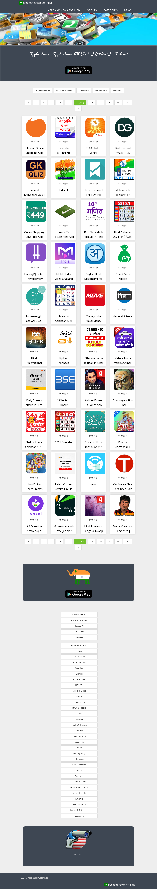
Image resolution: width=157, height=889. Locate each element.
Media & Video (79, 691)
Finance (79, 730)
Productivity (79, 742)
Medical (79, 719)
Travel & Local (79, 782)
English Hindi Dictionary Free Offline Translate (93, 278)
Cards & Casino (79, 657)
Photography (79, 753)
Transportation (79, 702)
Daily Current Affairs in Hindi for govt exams (34, 404)
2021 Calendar (63, 442)
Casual (79, 713)
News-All (117, 90)
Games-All (84, 90)
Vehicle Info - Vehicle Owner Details (122, 362)
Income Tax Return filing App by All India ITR (64, 236)
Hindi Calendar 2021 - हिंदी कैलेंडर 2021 (122, 236)
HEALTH (79, 685)
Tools (79, 747)
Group (92, 10)
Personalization (79, 765)
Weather (79, 668)
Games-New (101, 90)
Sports (79, 696)
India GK (64, 190)
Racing (79, 651)
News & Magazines (79, 787)
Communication (79, 736)
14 (100, 102)
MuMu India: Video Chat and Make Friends (64, 278)
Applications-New (64, 90)
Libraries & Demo (79, 645)
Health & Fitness (79, 725)
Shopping (79, 759)
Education (79, 816)
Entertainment (79, 804)
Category (110, 10)
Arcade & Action (79, 679)
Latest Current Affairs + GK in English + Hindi (64, 489)
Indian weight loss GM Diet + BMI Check (34, 320)
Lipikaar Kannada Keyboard (64, 362)
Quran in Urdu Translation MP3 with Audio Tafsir (93, 447)
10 (60, 102)
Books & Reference (79, 810)
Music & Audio (79, 793)
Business (79, 776)
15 (109, 102)
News (128, 10)
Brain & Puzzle (79, 708)
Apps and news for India (36, 3)
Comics (79, 674)
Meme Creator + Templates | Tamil (123, 531)
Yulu (93, 484)
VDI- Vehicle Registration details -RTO (122, 194)
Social (79, 770)
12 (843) (80, 102)
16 (118, 102)
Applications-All (43, 90)
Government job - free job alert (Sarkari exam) (64, 531)
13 (91, 102)
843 (127, 102)
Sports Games (79, 662)
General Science (122, 316)
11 (68, 102)
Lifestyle (79, 799)
